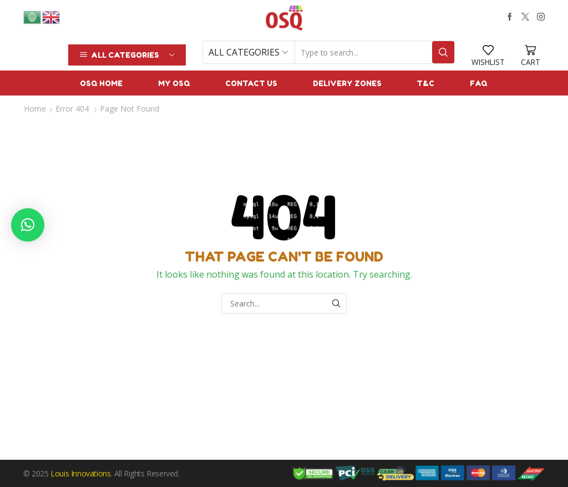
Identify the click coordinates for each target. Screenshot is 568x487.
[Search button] (443, 52)
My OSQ (174, 83)
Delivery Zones (347, 83)
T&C (425, 83)
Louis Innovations (80, 473)
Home (35, 108)
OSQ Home (101, 83)
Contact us (251, 83)
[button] (27, 225)
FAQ (479, 83)
